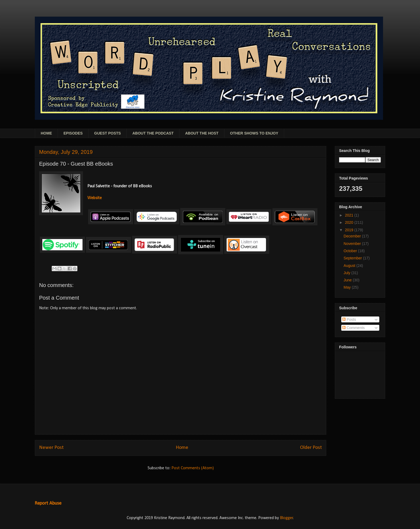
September (353, 258)
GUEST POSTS (107, 133)
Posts (349, 319)
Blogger (286, 518)
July (347, 273)
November (353, 243)
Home (182, 447)
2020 (349, 222)
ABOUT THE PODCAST (153, 133)
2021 (349, 215)
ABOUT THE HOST (201, 133)
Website (94, 198)
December (353, 236)
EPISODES (73, 133)
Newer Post (51, 447)
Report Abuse (48, 503)
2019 (349, 230)
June (348, 280)
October (351, 251)
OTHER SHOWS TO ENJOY (254, 133)
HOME (46, 133)
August (350, 265)
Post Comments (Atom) (192, 468)
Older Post (311, 447)
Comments (353, 328)
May (348, 287)
